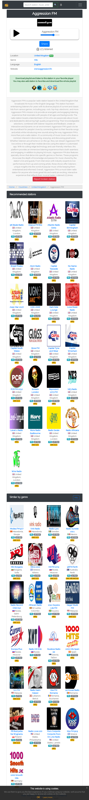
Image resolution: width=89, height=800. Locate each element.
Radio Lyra (53, 529)
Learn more (47, 797)
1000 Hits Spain (72, 649)
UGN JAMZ (35, 307)
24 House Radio (72, 690)
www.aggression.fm (43, 69)
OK (38, 797)
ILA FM (17, 690)
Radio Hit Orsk (35, 649)
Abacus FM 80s (35, 225)
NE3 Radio (72, 389)
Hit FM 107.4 (53, 567)
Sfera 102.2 (35, 567)
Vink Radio (35, 529)
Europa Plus (16, 649)
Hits (36, 60)
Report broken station (44, 179)
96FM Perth (72, 567)
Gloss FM (35, 348)
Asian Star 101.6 (17, 307)
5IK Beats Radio (17, 225)
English (37, 64)
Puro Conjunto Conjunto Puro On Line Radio (53, 734)
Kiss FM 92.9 (72, 731)
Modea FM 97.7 (16, 529)
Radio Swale (53, 430)
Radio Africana (72, 430)
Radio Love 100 (35, 731)
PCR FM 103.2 (17, 389)
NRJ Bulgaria (17, 567)
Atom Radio (35, 266)
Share (44, 43)
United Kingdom (41, 56)
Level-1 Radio (16, 430)
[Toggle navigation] (80, 5)
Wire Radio (17, 471)
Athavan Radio (35, 605)
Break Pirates (17, 266)
